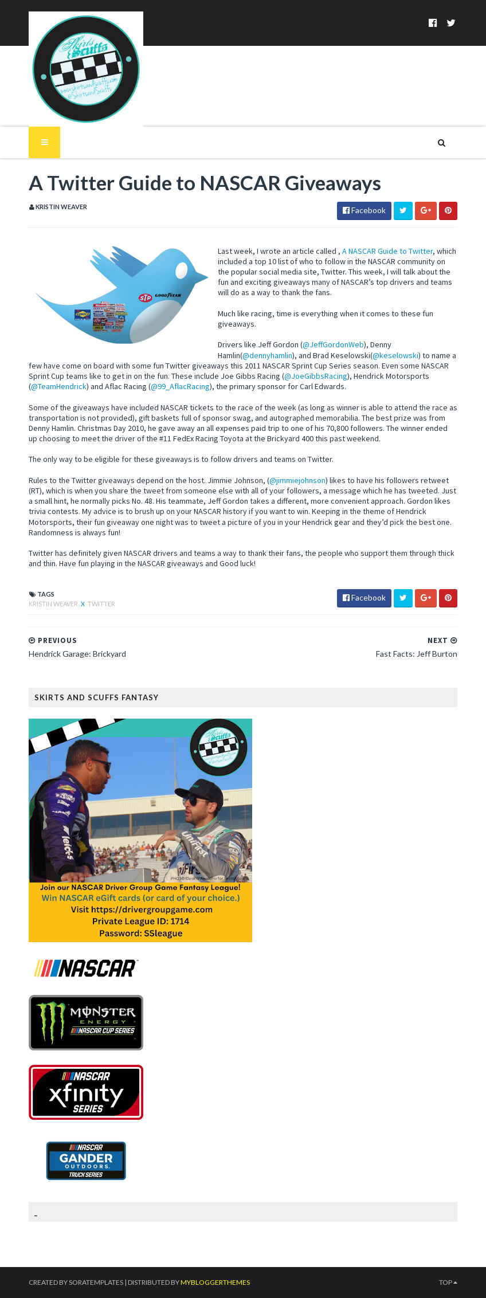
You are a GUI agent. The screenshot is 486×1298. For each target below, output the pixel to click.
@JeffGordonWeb (333, 344)
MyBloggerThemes (215, 1282)
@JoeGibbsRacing (315, 376)
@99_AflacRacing (180, 386)
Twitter (101, 603)
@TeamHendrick (59, 386)
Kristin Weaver (54, 603)
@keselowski (395, 355)
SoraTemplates (96, 1282)
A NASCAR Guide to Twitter (387, 251)
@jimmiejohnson (297, 480)
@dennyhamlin (267, 355)
